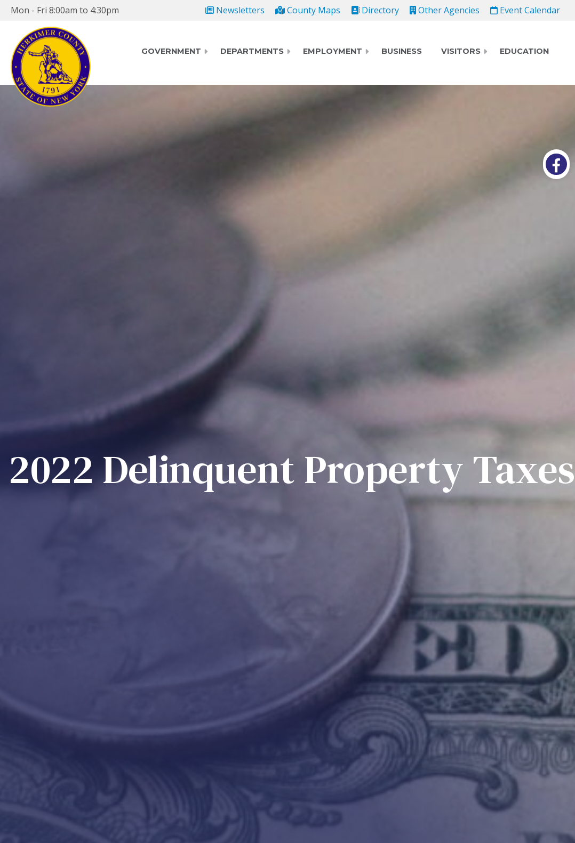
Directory (375, 10)
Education (524, 51)
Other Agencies (445, 10)
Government (171, 51)
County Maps (307, 10)
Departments (252, 51)
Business (401, 51)
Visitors (461, 51)
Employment (332, 51)
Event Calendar (525, 10)
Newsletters (235, 10)
